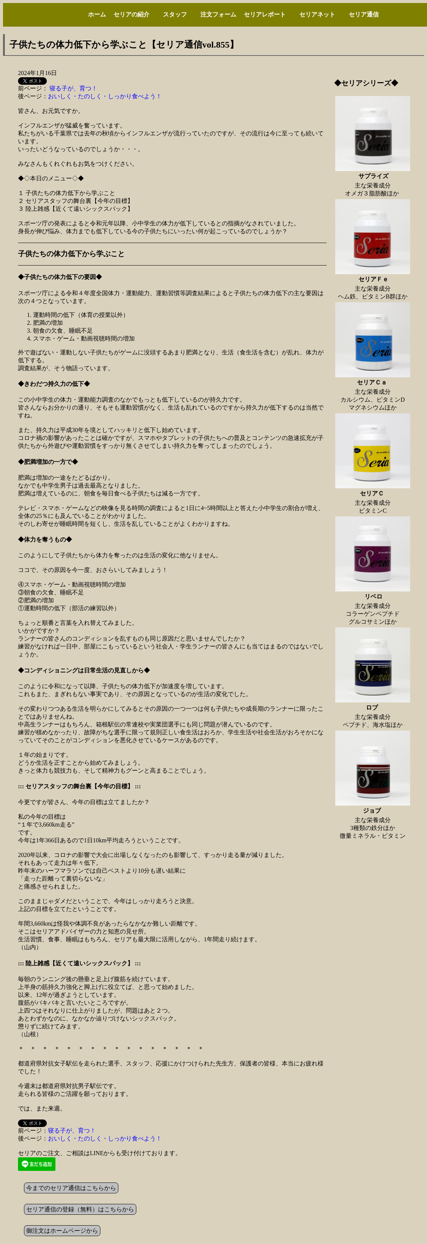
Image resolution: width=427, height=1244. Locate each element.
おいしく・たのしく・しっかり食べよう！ (105, 96)
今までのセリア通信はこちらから (71, 1188)
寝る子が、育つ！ (72, 88)
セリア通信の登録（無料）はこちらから (80, 1209)
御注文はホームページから (62, 1230)
